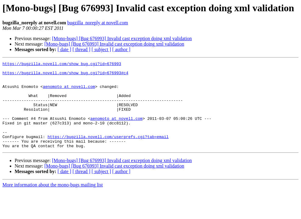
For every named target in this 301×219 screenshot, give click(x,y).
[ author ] (121, 49)
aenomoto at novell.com (69, 92)
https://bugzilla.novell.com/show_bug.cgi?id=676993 (61, 64)
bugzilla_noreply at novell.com (97, 22)
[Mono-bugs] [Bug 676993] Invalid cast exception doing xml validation (122, 38)
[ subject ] (101, 49)
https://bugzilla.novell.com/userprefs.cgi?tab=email (108, 152)
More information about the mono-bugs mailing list (52, 202)
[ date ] (64, 49)
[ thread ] (81, 49)
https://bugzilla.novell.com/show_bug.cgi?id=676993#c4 (65, 75)
